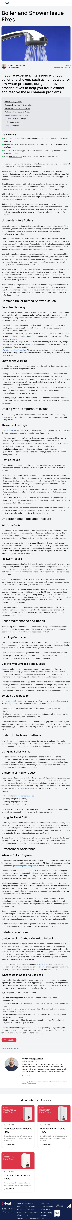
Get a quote (9, 1040)
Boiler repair (45, 1209)
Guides (68, 65)
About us (20, 1203)
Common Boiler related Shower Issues (19, 105)
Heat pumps (45, 1218)
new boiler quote (15, 157)
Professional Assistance (13, 122)
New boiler (45, 1203)
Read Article (9, 1144)
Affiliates (19, 1215)
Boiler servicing (47, 1206)
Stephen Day (20, 65)
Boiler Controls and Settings (15, 119)
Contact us (29, 1203)
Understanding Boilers (13, 102)
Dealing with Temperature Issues (17, 108)
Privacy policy (30, 1209)
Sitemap (19, 1218)
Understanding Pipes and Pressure (17, 112)
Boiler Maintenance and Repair (16, 115)
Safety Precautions (11, 126)
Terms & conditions (32, 1218)
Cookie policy (30, 1206)
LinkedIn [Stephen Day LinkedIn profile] (26, 1075)
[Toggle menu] (69, 2)
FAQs (18, 1212)
